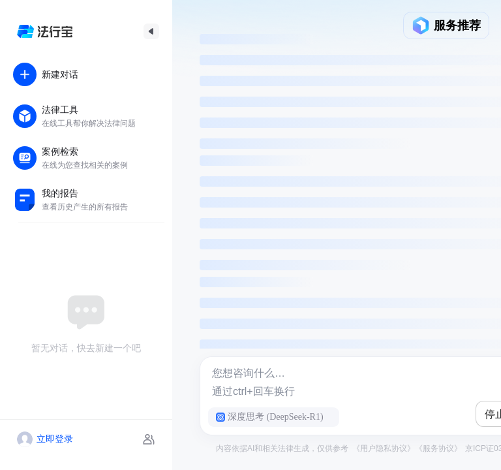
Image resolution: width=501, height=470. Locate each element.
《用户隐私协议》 (383, 448)
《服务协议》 (438, 448)
